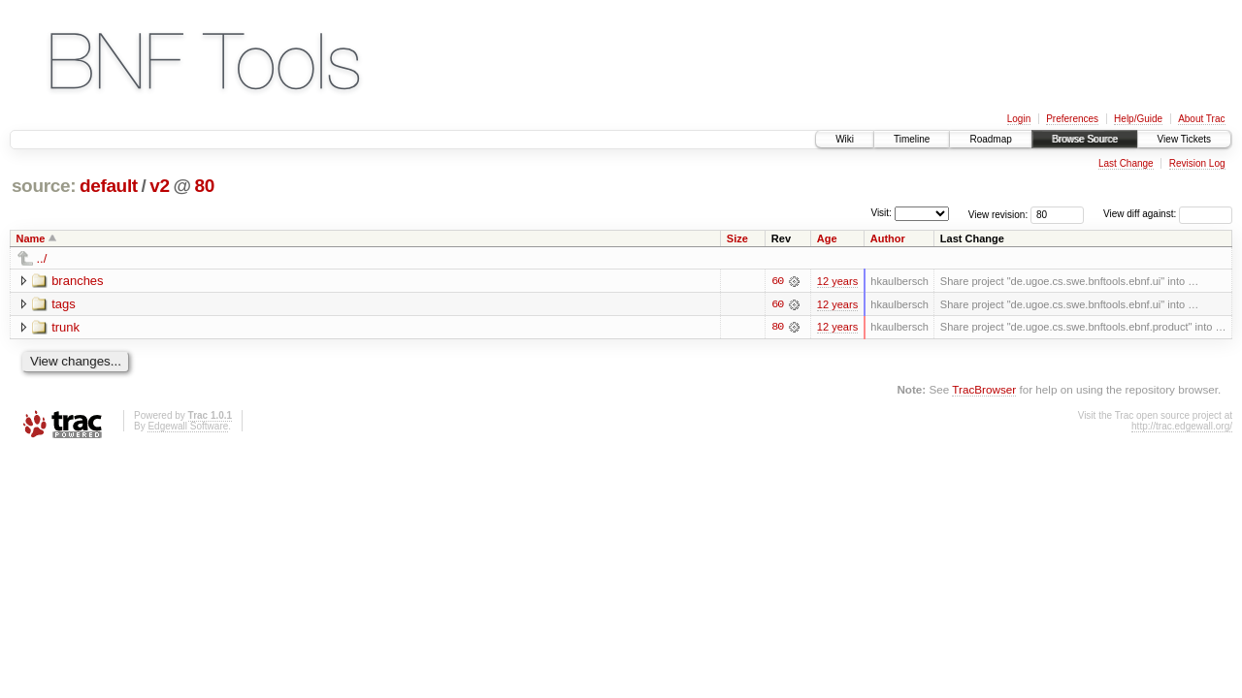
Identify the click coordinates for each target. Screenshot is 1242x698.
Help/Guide (1138, 118)
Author (887, 238)
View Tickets (1184, 139)
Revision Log (1197, 163)
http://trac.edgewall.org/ (1181, 426)
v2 (159, 185)
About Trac (1201, 118)
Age (827, 238)
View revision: (998, 213)
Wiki (844, 139)
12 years (837, 281)
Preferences (1072, 118)
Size (737, 238)
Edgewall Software (187, 426)
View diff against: (1167, 213)
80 (204, 185)
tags (63, 304)
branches (77, 280)
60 (777, 281)
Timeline (912, 139)
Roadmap (990, 139)
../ (42, 258)
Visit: (881, 212)
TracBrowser (984, 390)
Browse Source (1085, 139)
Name (31, 238)
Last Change (1126, 163)
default (109, 185)
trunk (65, 327)
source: (44, 185)
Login (1018, 118)
